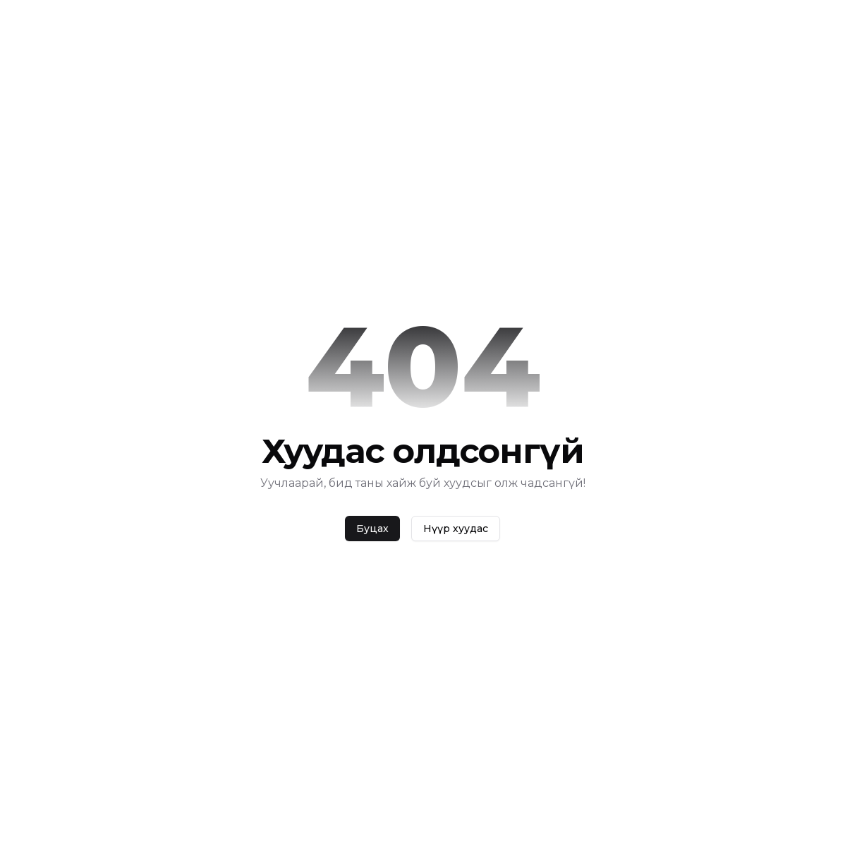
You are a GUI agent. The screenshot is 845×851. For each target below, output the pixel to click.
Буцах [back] (372, 528)
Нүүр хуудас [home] (455, 528)
